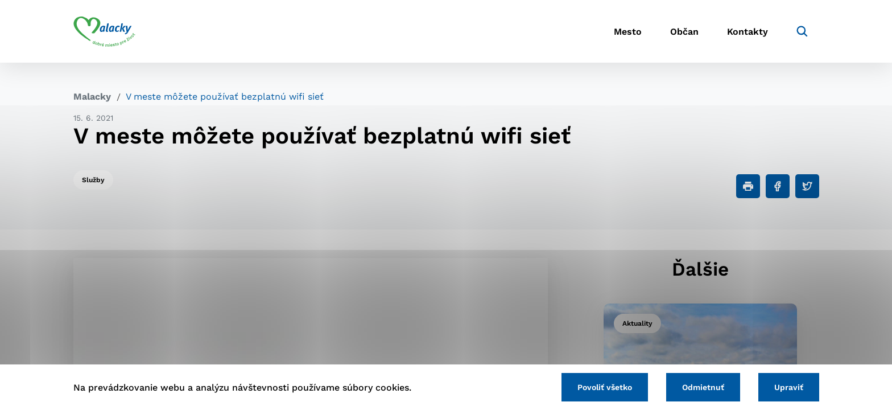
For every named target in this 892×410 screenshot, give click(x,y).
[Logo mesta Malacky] (104, 31)
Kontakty (747, 31)
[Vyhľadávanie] (802, 31)
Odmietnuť (703, 387)
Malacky (92, 96)
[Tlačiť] (748, 186)
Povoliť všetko (604, 387)
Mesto (628, 31)
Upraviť (788, 387)
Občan (684, 31)
